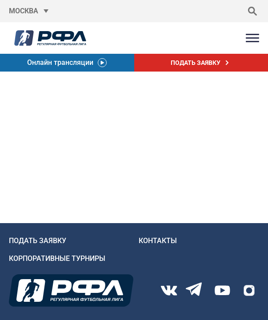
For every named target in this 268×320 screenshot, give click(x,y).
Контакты (158, 240)
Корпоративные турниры (57, 258)
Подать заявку (37, 240)
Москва (23, 11)
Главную (16, 155)
